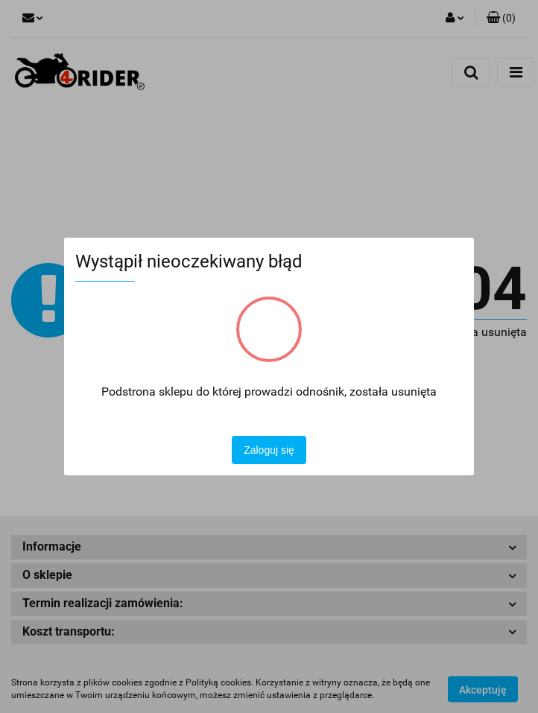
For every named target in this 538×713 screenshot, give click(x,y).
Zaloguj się (269, 450)
